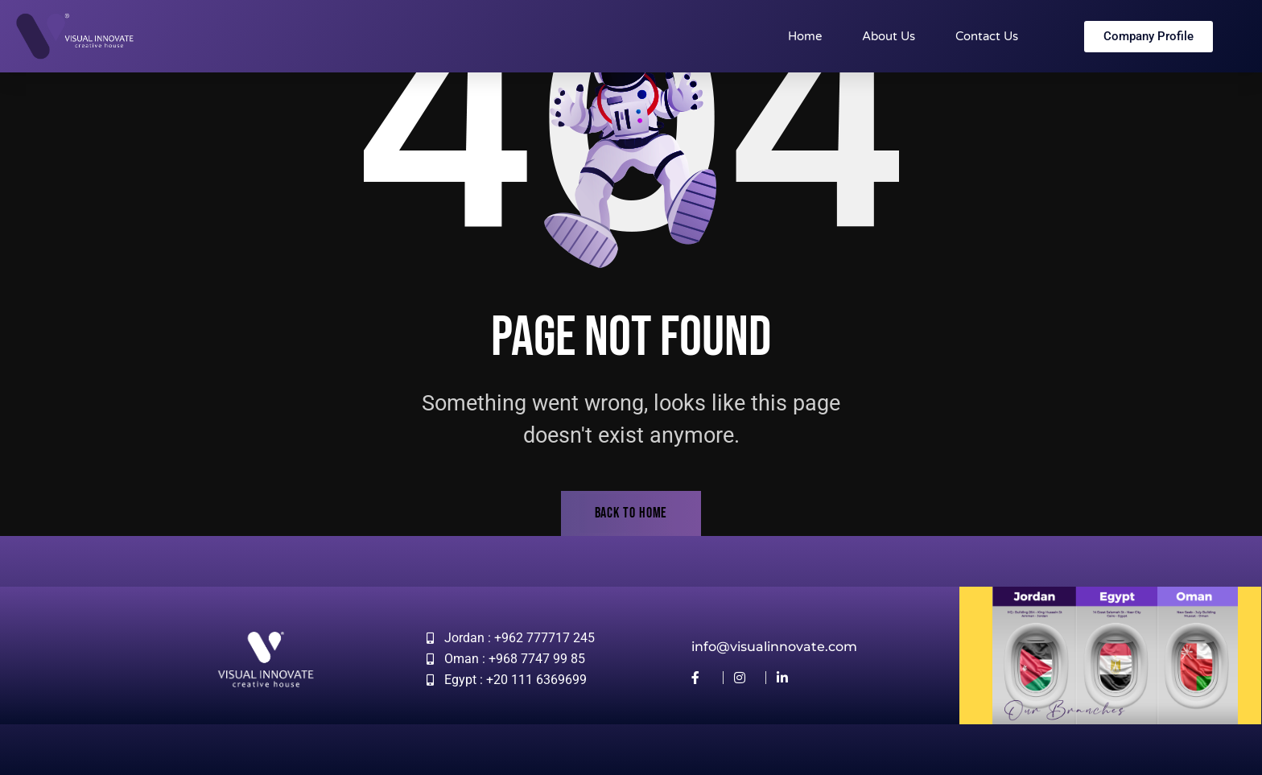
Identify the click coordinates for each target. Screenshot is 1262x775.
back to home (631, 513)
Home (805, 36)
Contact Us (986, 36)
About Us (888, 36)
